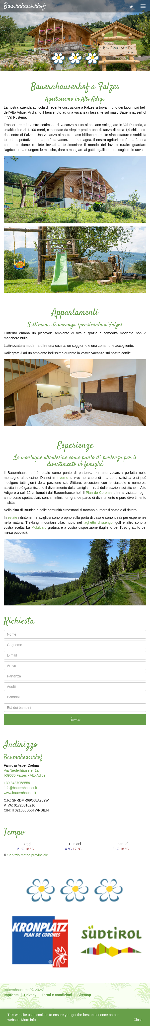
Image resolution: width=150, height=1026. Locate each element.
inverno (62, 478)
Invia (75, 719)
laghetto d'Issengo (98, 522)
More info (28, 1020)
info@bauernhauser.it (20, 788)
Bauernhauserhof (24, 6)
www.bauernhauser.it (20, 793)
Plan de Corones (99, 493)
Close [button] (138, 1020)
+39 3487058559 (17, 783)
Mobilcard (39, 527)
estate (12, 517)
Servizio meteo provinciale (27, 855)
